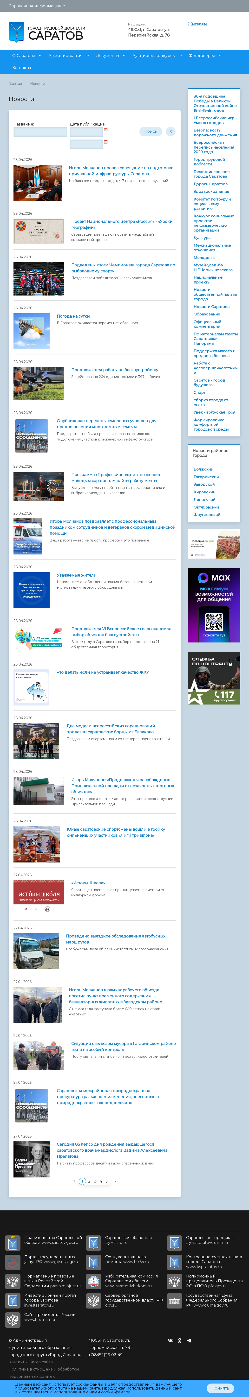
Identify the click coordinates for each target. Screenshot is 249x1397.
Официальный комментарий (207, 324)
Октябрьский (206, 507)
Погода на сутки (73, 316)
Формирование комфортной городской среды (211, 425)
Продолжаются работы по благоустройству (114, 370)
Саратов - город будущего (209, 382)
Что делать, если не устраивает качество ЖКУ (103, 672)
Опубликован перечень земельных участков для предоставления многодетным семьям (107, 424)
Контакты (21, 67)
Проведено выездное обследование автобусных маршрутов (115, 939)
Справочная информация (35, 6)
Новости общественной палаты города (215, 294)
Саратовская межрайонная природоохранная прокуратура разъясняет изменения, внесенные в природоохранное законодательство (108, 1097)
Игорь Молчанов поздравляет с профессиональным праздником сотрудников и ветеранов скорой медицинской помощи (113, 527)
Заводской (204, 484)
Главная (15, 84)
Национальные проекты (208, 279)
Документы (107, 55)
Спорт (199, 392)
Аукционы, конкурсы (154, 55)
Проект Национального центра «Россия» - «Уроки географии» (122, 224)
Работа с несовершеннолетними (215, 368)
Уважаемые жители (77, 575)
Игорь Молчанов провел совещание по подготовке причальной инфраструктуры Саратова (121, 171)
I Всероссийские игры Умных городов (215, 120)
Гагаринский (206, 477)
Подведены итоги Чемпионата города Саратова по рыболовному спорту (123, 268)
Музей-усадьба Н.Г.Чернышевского (213, 267)
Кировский (204, 492)
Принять (220, 1388)
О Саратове (23, 55)
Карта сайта (41, 1362)
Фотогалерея (202, 55)
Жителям (197, 24)
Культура (202, 237)
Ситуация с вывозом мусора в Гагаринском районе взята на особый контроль (123, 1046)
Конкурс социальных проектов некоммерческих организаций (214, 223)
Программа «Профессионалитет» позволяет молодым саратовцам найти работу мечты (115, 477)
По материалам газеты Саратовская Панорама (216, 339)
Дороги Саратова (211, 184)
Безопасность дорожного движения (215, 132)
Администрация (65, 55)
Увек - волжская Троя (214, 412)
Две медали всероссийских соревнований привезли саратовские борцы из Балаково (110, 729)
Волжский (203, 469)
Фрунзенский (207, 514)
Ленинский (204, 499)
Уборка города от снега (211, 402)
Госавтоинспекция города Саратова (211, 174)
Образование (207, 314)
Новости (37, 84)
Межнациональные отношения (212, 247)
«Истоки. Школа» (88, 883)
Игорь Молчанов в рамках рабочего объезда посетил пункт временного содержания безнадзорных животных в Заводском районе (115, 996)
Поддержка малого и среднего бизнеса (214, 353)
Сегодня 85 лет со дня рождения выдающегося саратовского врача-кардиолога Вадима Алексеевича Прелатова (112, 1150)
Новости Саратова (211, 306)
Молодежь (204, 257)
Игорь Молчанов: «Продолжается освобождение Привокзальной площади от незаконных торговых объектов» (122, 786)
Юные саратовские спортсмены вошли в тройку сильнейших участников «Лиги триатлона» (116, 832)
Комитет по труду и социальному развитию (212, 204)
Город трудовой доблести (209, 162)
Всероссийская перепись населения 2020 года (214, 147)
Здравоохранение (211, 191)
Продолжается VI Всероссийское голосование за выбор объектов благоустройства (121, 632)
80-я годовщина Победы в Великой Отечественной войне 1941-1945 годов (215, 103)
